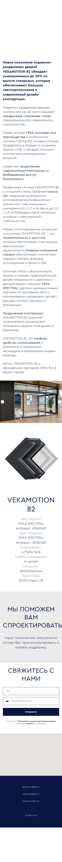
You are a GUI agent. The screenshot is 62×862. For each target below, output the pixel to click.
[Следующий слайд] (59, 402)
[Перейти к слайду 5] (32, 418)
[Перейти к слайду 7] (38, 418)
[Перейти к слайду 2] (24, 418)
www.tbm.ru (31, 794)
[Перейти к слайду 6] (35, 418)
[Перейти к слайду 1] (21, 418)
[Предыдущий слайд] (2, 402)
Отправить (31, 712)
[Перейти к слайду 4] (29, 418)
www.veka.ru (31, 787)
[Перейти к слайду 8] (41, 418)
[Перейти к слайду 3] (26, 418)
